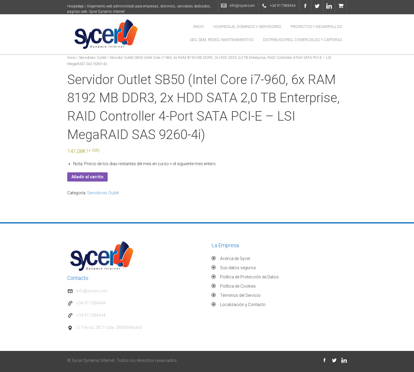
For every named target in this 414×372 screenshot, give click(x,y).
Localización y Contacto (243, 304)
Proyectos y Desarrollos (316, 26)
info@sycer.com (242, 6)
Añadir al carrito (87, 176)
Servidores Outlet (92, 57)
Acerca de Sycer (235, 258)
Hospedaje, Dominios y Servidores (247, 26)
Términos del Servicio (240, 295)
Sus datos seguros (238, 267)
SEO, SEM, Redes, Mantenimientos (221, 39)
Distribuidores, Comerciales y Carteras (302, 39)
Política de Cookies (238, 286)
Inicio (198, 26)
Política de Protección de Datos (249, 277)
